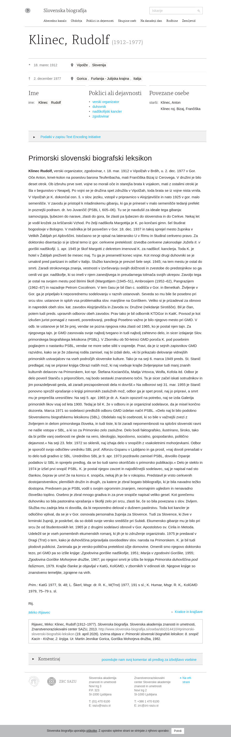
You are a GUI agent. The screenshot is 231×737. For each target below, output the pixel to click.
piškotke (91, 730)
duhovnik (99, 107)
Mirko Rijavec (39, 612)
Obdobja (76, 21)
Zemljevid (188, 21)
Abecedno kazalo (55, 21)
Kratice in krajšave (188, 612)
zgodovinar (100, 116)
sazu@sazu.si (101, 705)
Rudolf (56, 102)
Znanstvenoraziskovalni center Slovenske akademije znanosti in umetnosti (152, 682)
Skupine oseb (127, 21)
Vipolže (82, 65)
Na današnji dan (151, 21)
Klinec (43, 102)
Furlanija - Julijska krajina (110, 79)
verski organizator (105, 102)
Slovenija (99, 65)
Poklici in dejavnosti (100, 21)
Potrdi (177, 731)
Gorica (82, 79)
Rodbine (172, 21)
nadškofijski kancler (107, 111)
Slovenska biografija (65, 11)
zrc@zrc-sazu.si (148, 705)
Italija (137, 79)
